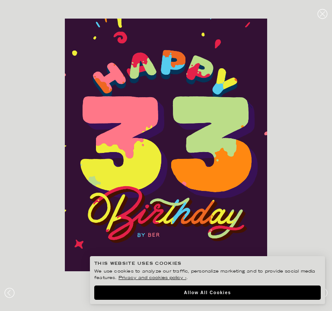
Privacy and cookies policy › (152, 278)
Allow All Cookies (207, 292)
